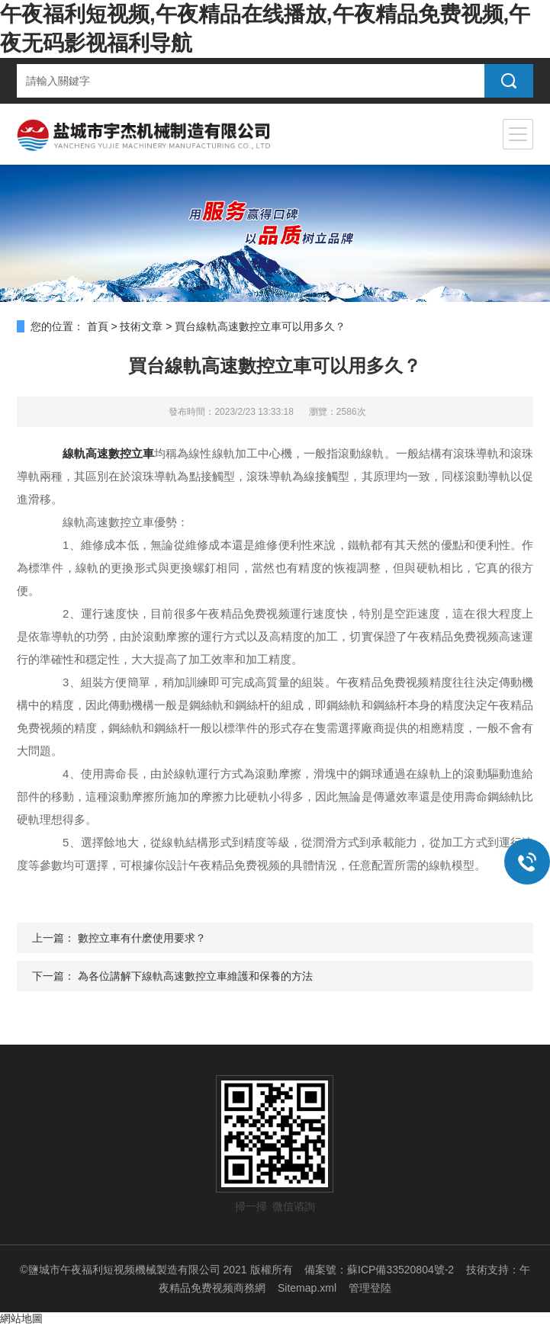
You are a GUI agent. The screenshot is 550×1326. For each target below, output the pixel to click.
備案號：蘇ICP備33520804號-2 (379, 1269)
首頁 (97, 326)
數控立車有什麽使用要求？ (142, 938)
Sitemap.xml (307, 1288)
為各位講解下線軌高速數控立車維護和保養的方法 (195, 976)
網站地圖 (21, 1318)
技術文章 (141, 326)
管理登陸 (370, 1288)
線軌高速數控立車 (109, 453)
